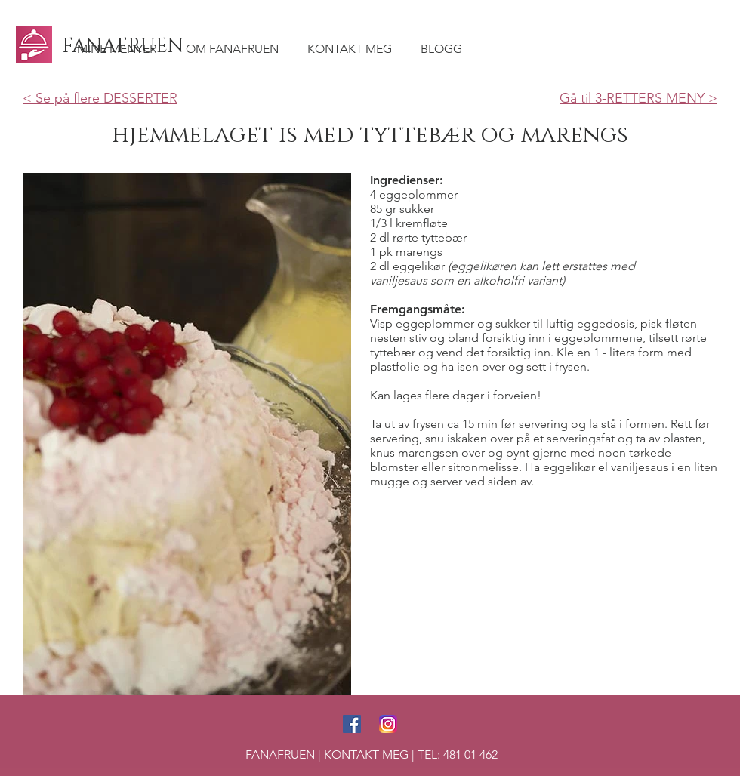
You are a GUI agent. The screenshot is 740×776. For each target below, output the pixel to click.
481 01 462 (470, 754)
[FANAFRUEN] (124, 46)
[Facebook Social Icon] (352, 724)
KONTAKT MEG (366, 754)
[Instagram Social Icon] (388, 724)
